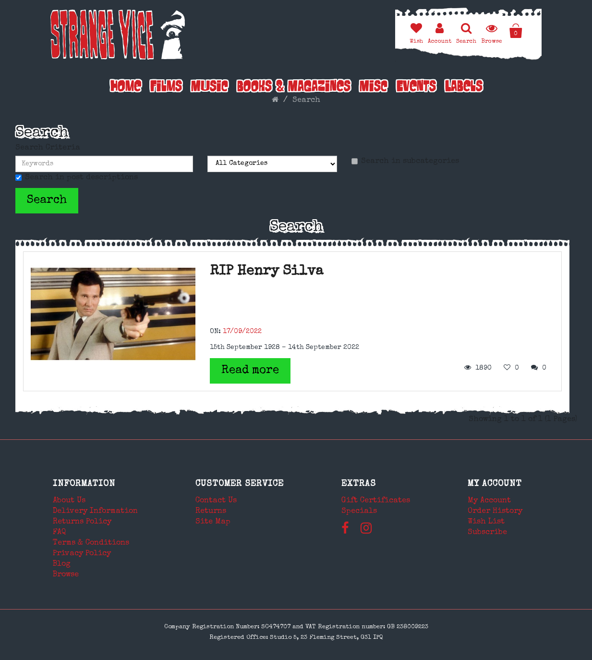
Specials (359, 511)
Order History (495, 511)
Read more (250, 370)
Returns (210, 511)
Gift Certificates (375, 501)
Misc (373, 87)
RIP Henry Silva (266, 272)
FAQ (59, 532)
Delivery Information (95, 511)
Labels (464, 87)
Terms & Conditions (91, 543)
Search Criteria (47, 148)
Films (166, 87)
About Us (69, 501)
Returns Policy (82, 522)
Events (416, 87)
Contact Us (216, 501)
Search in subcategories (405, 161)
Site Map (212, 522)
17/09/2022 (242, 331)
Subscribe (487, 532)
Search (306, 100)
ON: (215, 331)
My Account (495, 484)
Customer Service (239, 484)
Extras (358, 484)
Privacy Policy (82, 554)
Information (84, 484)
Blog (62, 564)
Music (209, 87)
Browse (66, 575)
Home (125, 87)
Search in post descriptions (76, 178)
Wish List (486, 522)
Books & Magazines (293, 87)
